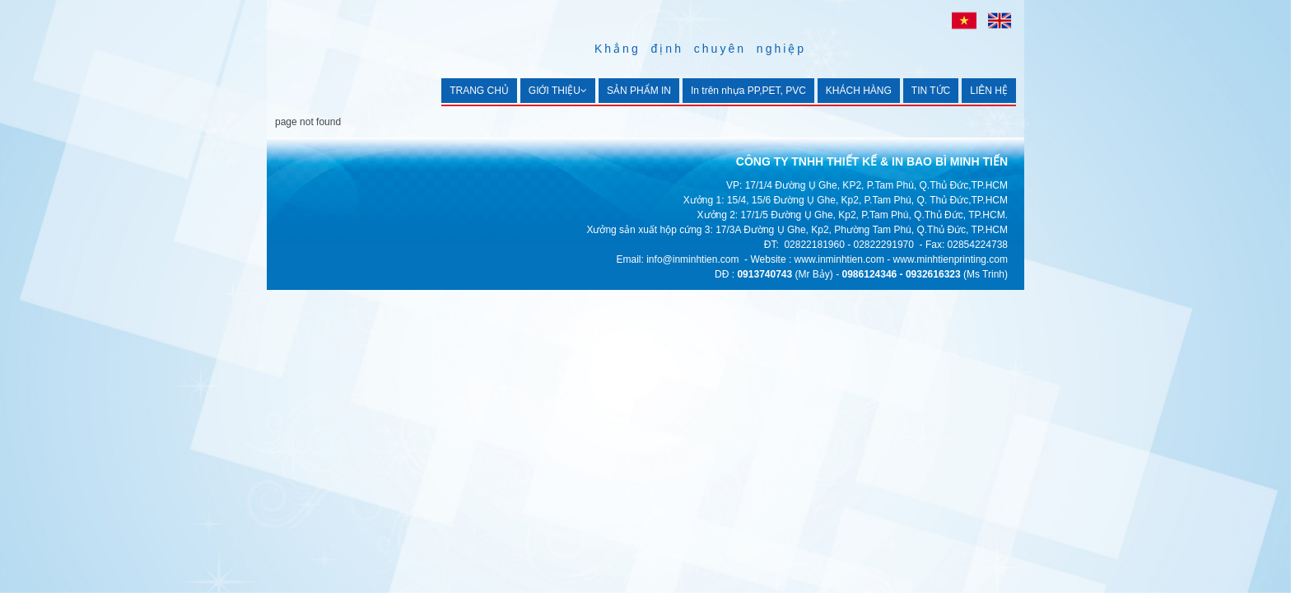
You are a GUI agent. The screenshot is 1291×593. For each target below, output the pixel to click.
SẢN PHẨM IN (639, 90)
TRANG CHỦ (479, 90)
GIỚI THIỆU (558, 90)
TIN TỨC (930, 90)
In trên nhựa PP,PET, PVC (748, 90)
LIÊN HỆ (989, 90)
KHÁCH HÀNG (859, 90)
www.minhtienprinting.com (950, 259)
